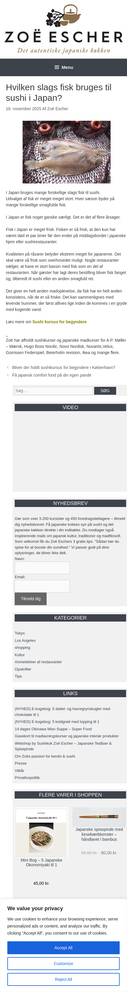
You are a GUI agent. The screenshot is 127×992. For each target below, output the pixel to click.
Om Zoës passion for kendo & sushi (45, 756)
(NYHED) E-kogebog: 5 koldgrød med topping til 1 (57, 721)
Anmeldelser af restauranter (38, 662)
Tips (18, 676)
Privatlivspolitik (27, 777)
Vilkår (19, 770)
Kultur (20, 655)
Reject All (63, 979)
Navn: (20, 559)
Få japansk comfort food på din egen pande (51, 375)
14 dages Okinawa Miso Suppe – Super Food (53, 729)
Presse (20, 763)
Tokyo (20, 633)
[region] (63, 945)
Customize (63, 963)
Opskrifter (23, 669)
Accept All (63, 947)
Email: (20, 577)
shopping (22, 647)
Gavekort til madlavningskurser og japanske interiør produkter (67, 736)
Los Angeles (25, 640)
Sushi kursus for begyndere (59, 321)
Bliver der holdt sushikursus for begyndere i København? (63, 367)
